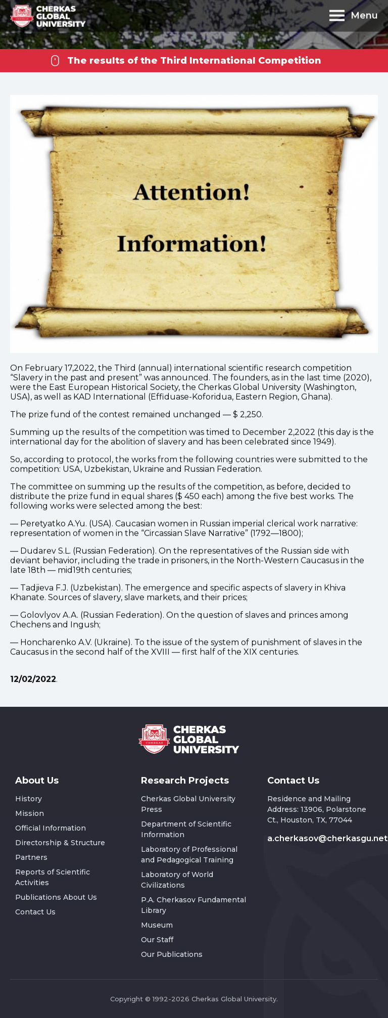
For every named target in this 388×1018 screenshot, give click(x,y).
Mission (29, 813)
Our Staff (157, 939)
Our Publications (172, 954)
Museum (157, 925)
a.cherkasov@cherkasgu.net (327, 838)
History (28, 798)
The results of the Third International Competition (194, 60)
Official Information (50, 828)
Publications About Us (56, 897)
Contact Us (35, 911)
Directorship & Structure (60, 842)
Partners (31, 857)
